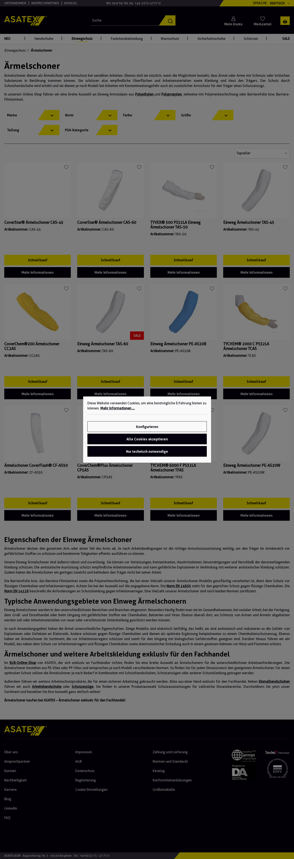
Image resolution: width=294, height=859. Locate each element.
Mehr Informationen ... (117, 408)
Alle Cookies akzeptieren (147, 439)
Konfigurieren (147, 427)
